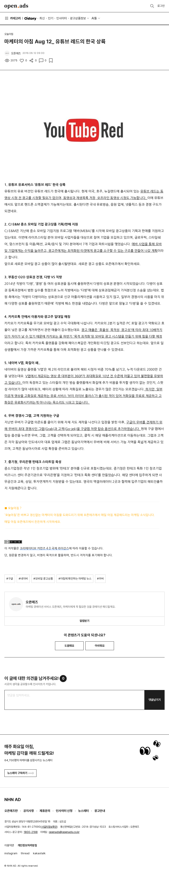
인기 (50, 18)
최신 (42, 18)
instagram (10, 853)
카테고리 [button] (12, 18)
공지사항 (28, 810)
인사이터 (61, 18)
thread (25, 853)
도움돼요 (69, 645)
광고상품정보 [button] (78, 18)
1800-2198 (31, 832)
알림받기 (84, 620)
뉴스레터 (83, 810)
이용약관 (9, 845)
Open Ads (16, 6)
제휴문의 (45, 810)
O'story (30, 18)
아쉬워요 (100, 645)
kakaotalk (39, 853)
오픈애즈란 (11, 810)
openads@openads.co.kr (64, 832)
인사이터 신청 (64, 810)
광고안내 (99, 810)
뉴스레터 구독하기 (20, 773)
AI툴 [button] (94, 18)
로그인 (161, 5)
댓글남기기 (155, 699)
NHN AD (12, 799)
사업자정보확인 (49, 826)
